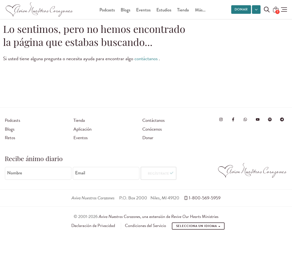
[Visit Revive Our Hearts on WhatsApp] (245, 119)
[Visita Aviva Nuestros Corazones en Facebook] (233, 119)
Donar (241, 9)
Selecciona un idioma (198, 226)
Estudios (163, 10)
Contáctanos (153, 120)
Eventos (143, 10)
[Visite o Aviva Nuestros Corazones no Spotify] (270, 119)
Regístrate (158, 173)
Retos (10, 137)
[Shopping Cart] (276, 10)
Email (80, 173)
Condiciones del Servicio (145, 225)
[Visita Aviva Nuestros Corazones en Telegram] (282, 119)
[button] (284, 9)
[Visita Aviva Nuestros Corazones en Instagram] (221, 119)
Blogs (125, 10)
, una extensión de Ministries (158, 216)
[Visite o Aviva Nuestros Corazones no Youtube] (257, 119)
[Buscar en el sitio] (266, 9)
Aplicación (82, 129)
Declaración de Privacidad (93, 225)
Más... (200, 10)
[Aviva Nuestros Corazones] (39, 9)
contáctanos (146, 58)
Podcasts (107, 10)
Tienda (183, 10)
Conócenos (152, 129)
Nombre (14, 173)
